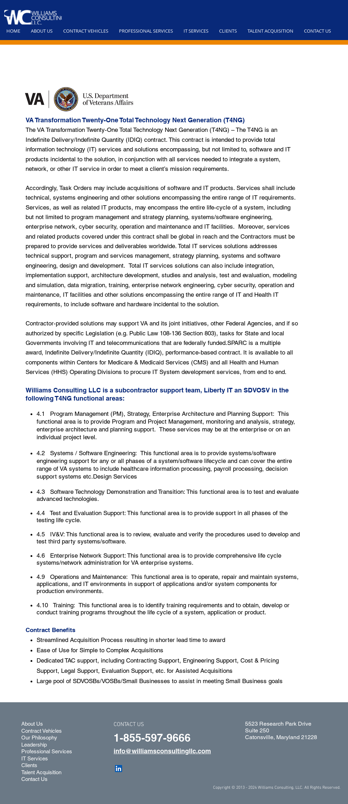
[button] (42, 31)
